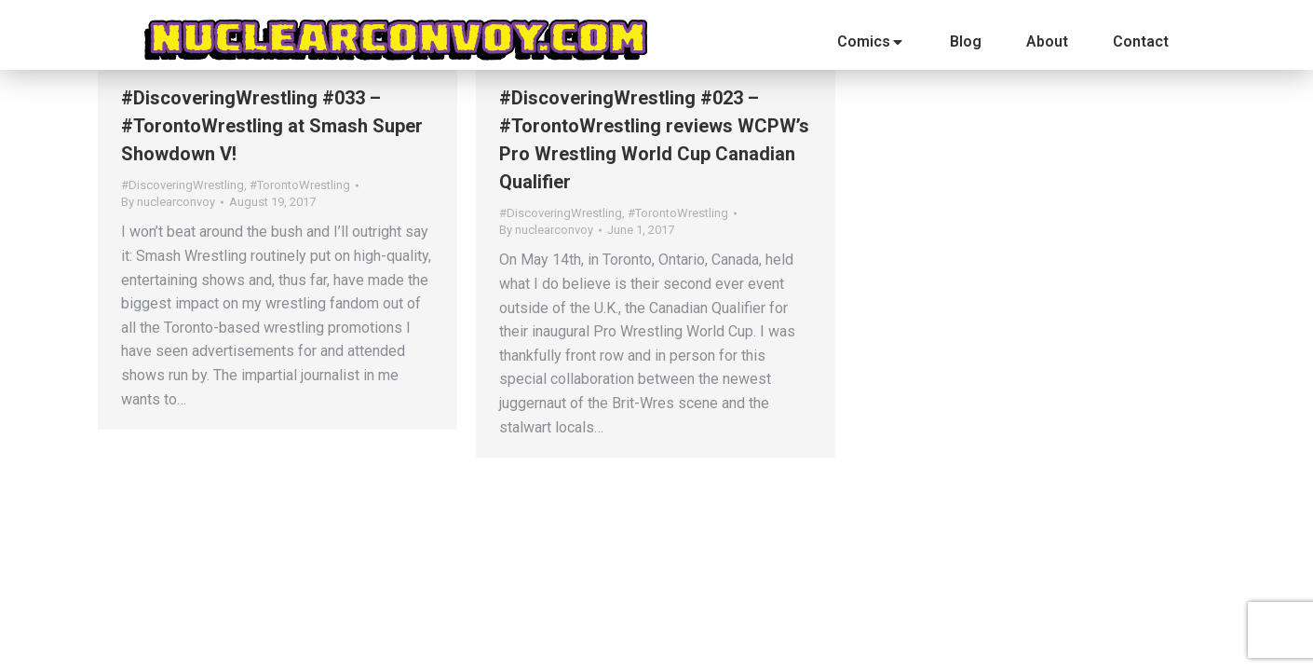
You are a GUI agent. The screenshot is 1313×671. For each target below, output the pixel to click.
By (168, 202)
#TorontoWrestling (300, 185)
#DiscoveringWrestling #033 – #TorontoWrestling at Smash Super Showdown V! (272, 126)
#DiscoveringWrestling (182, 185)
